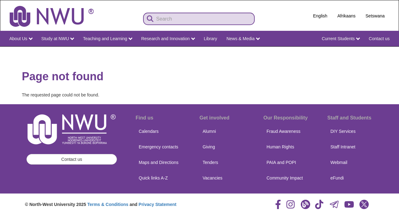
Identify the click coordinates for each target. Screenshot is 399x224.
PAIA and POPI (281, 162)
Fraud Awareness (283, 131)
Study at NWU (58, 38)
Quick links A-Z (153, 177)
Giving (209, 146)
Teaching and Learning (107, 38)
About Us (20, 38)
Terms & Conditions (107, 204)
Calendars (149, 131)
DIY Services (343, 131)
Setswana (375, 15)
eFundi (337, 177)
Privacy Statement (157, 204)
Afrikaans (346, 15)
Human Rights (280, 146)
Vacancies (213, 177)
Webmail (338, 162)
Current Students (341, 38)
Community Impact (285, 177)
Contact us (379, 38)
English (320, 15)
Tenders (210, 162)
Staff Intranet (342, 146)
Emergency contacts (158, 146)
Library (210, 38)
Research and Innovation (168, 38)
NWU (385, 52)
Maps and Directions (159, 162)
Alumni (209, 131)
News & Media (243, 38)
